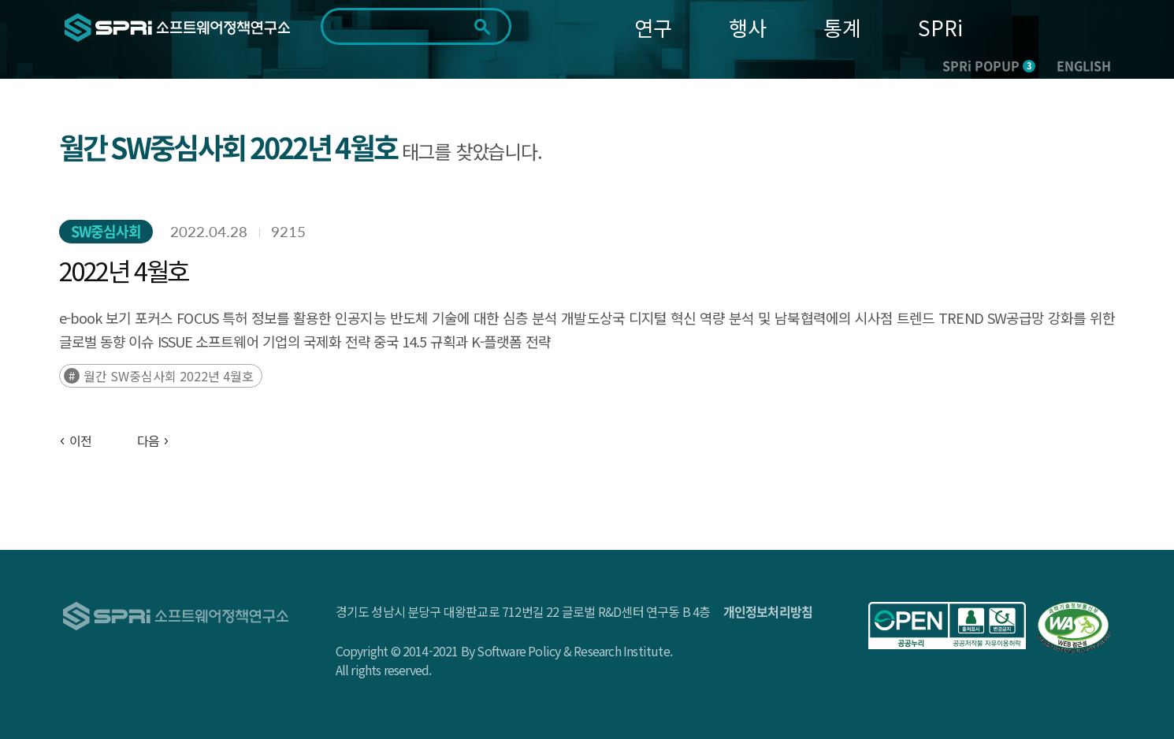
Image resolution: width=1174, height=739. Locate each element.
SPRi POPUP (988, 65)
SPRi (940, 27)
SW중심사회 (106, 231)
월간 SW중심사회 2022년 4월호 (169, 375)
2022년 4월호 (123, 270)
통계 (842, 27)
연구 (653, 27)
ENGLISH (1084, 65)
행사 (748, 27)
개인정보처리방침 (768, 611)
